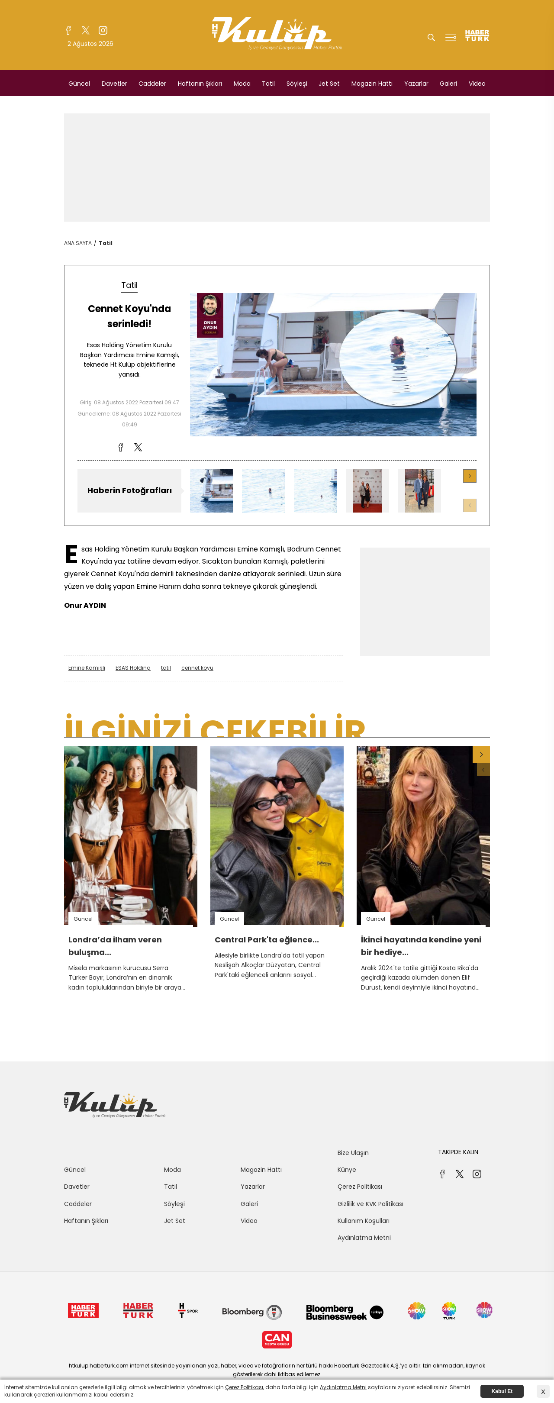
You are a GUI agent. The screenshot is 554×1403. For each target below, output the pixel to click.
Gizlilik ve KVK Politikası (370, 1204)
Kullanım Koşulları (364, 1220)
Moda (242, 83)
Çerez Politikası (360, 1186)
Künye (347, 1169)
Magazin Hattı (372, 83)
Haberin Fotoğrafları (129, 490)
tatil (166, 667)
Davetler (114, 83)
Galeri (448, 83)
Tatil (268, 83)
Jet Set (329, 83)
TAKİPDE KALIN (458, 1152)
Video (477, 83)
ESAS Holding (133, 667)
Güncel (79, 83)
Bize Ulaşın (353, 1152)
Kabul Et (502, 1391)
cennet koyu (197, 667)
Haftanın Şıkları (200, 83)
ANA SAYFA (78, 243)
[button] (470, 476)
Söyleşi (297, 83)
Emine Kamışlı (86, 667)
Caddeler (152, 83)
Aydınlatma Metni (364, 1237)
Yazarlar (416, 83)
